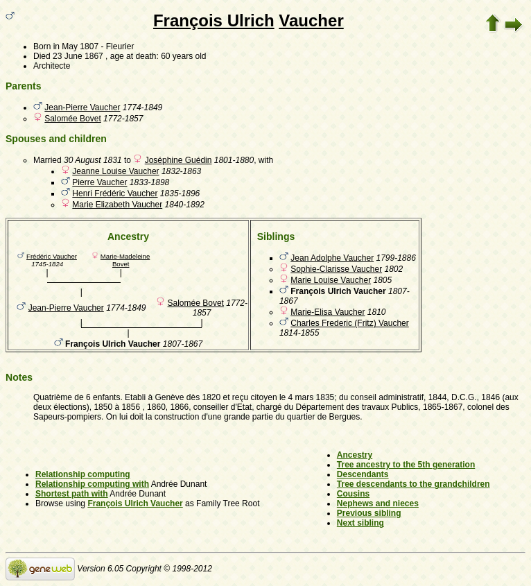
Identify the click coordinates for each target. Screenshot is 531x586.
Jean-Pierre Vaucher (82, 107)
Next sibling (360, 523)
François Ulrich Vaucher (134, 503)
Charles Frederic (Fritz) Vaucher (349, 323)
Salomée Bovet (72, 118)
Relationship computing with (92, 484)
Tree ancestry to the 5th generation (406, 464)
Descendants (363, 474)
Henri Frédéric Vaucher (114, 193)
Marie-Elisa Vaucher (327, 312)
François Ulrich (214, 20)
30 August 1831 (93, 160)
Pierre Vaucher (99, 182)
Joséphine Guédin (178, 160)
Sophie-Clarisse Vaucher (336, 269)
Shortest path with (71, 494)
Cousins (353, 494)
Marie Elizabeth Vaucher (117, 204)
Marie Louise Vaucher (330, 280)
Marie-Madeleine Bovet (125, 260)
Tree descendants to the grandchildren (413, 484)
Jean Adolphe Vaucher (332, 258)
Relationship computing (82, 474)
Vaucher (311, 20)
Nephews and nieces (378, 503)
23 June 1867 (78, 56)
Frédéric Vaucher (51, 256)
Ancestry (354, 455)
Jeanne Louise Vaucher (115, 171)
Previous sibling (369, 513)
